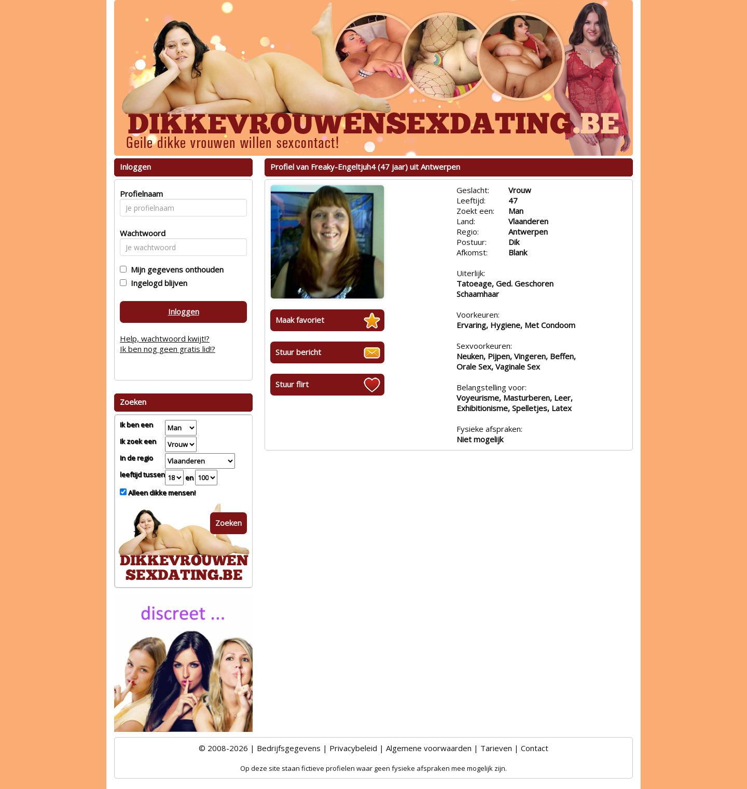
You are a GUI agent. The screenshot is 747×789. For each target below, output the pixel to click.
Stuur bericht (298, 352)
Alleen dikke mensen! (161, 492)
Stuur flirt (292, 384)
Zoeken (228, 523)
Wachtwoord (140, 233)
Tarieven (496, 748)
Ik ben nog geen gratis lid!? (167, 349)
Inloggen (183, 311)
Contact (534, 748)
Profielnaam (140, 193)
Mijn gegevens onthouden (175, 269)
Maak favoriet (299, 320)
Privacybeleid (353, 748)
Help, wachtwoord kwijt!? (165, 338)
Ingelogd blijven (157, 283)
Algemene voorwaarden (429, 748)
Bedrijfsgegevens (289, 748)
